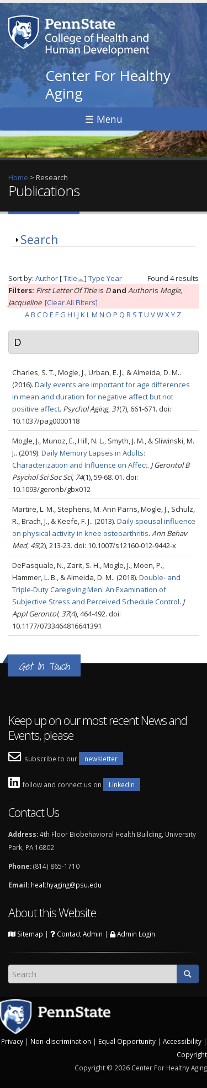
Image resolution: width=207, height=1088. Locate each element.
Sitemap (25, 933)
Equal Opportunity (127, 1041)
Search (39, 239)
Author (46, 278)
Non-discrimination (60, 1041)
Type (96, 278)
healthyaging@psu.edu (66, 884)
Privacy (12, 1041)
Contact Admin (76, 933)
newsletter (101, 758)
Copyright (192, 1054)
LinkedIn (122, 784)
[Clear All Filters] (71, 302)
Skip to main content (34, 6)
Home (18, 177)
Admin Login (132, 933)
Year (114, 278)
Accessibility (182, 1041)
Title (70, 278)
